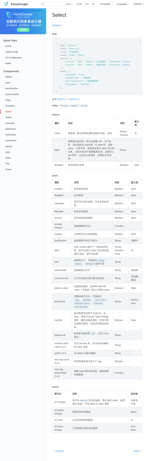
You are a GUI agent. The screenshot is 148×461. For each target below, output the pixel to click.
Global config (11, 52)
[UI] (94, 4)
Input (7, 82)
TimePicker (10, 134)
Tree (7, 163)
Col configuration (13, 57)
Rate (7, 152)
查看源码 (139, 4)
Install (8, 46)
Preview (57, 25)
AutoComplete (12, 94)
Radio (8, 100)
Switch (8, 117)
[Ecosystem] (106, 4)
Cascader (10, 123)
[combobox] (51, 4)
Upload (8, 146)
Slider (8, 158)
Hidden (8, 77)
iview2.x (62, 101)
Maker (8, 63)
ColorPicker (11, 140)
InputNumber (11, 88)
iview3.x (75, 101)
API (87, 4)
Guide (79, 4)
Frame (8, 169)
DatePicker (10, 129)
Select (8, 111)
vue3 (69, 4)
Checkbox (10, 106)
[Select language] (123, 4)
